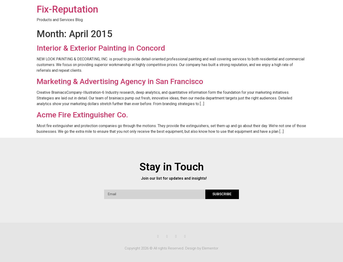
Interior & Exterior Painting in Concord (101, 48)
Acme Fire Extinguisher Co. (82, 114)
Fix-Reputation (67, 9)
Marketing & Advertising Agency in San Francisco (120, 81)
